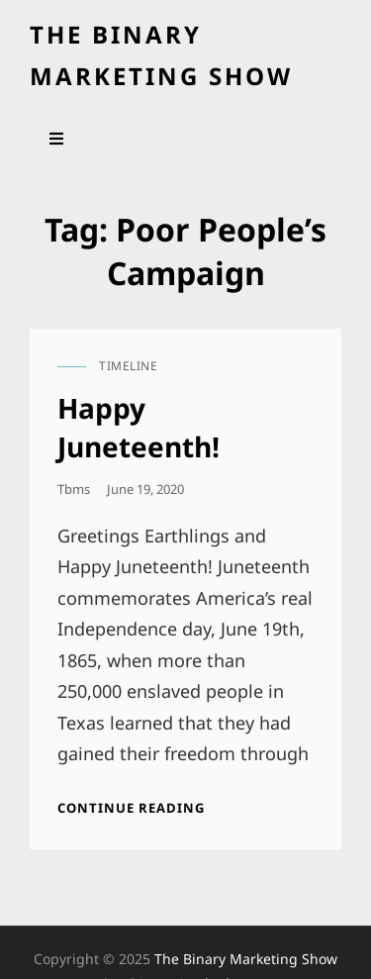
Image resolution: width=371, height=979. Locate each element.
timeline (128, 365)
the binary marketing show (245, 958)
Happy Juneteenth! (138, 426)
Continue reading (131, 808)
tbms (73, 489)
